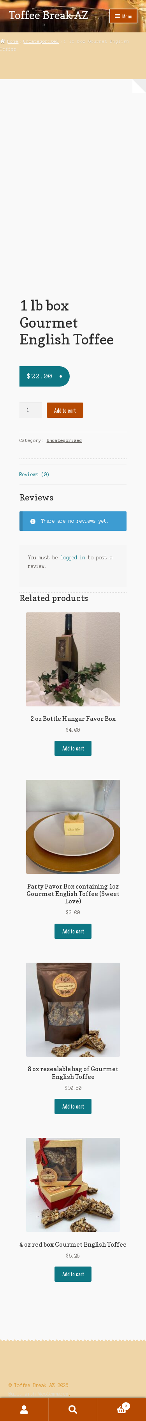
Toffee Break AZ (48, 15)
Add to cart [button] (73, 748)
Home (12, 41)
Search (73, 1409)
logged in (73, 557)
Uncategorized (41, 41)
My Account (24, 1409)
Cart (113, 1405)
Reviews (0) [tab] (34, 474)
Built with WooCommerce (39, 1393)
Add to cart (65, 410)
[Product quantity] (30, 410)
